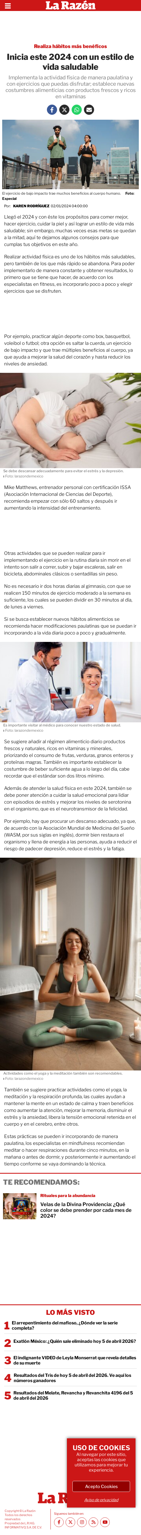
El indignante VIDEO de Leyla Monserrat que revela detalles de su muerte (74, 1360)
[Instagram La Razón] (82, 1522)
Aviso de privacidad (101, 1499)
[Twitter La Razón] (64, 110)
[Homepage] (70, 5)
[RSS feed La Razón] (93, 1522)
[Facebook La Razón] (52, 110)
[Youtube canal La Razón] (105, 1522)
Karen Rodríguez (31, 206)
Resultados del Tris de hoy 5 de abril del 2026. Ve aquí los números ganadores (72, 1378)
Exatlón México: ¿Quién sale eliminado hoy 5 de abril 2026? (74, 1341)
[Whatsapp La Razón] (77, 110)
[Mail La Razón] (89, 110)
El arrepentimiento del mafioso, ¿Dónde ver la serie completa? (65, 1325)
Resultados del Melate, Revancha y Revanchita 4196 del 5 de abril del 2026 (73, 1395)
